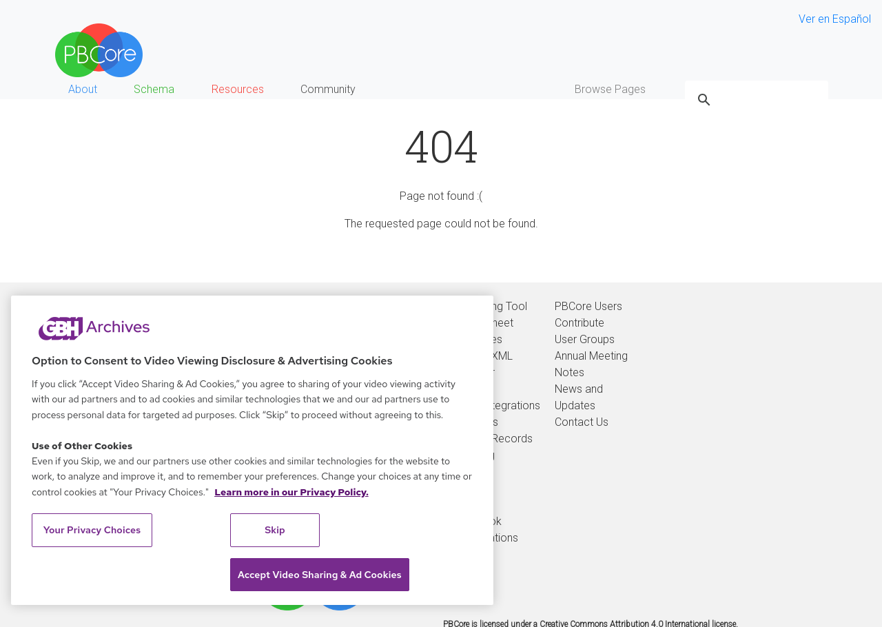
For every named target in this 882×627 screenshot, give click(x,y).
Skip (275, 530)
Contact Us (581, 422)
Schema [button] (154, 89)
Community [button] (328, 89)
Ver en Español (835, 18)
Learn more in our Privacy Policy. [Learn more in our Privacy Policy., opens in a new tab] (291, 492)
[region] (252, 450)
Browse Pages (610, 89)
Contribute (579, 322)
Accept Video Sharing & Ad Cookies (320, 574)
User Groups (585, 339)
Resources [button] (238, 89)
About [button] (82, 89)
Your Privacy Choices (92, 530)
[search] (755, 100)
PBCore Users (588, 306)
